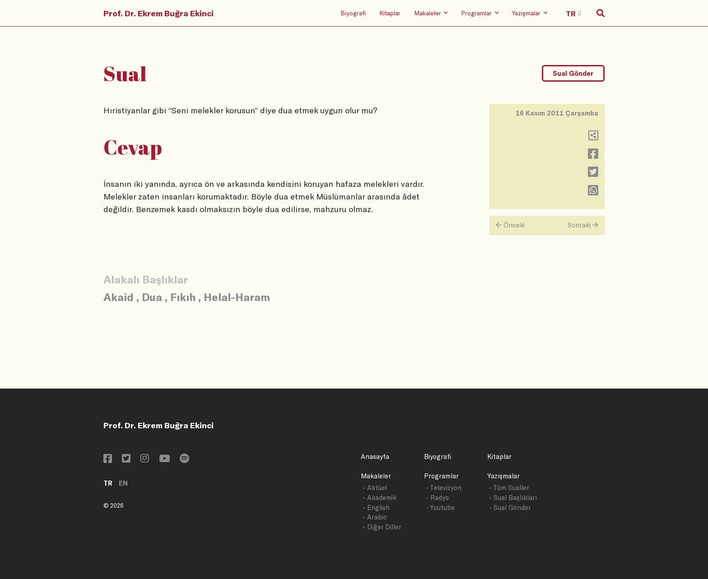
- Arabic (375, 517)
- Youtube (440, 507)
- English (376, 507)
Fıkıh (183, 296)
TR (107, 483)
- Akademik (379, 497)
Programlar (441, 476)
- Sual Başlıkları (513, 497)
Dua (152, 296)
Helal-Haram (237, 296)
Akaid (118, 296)
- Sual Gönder (510, 507)
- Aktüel (375, 487)
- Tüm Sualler (509, 487)
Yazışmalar (503, 476)
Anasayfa (375, 456)
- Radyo (437, 497)
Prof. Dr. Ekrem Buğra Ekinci (158, 13)
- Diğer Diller (382, 527)
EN (123, 483)
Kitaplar (390, 13)
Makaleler (376, 476)
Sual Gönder (573, 73)
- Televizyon (443, 487)
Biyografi (353, 13)
